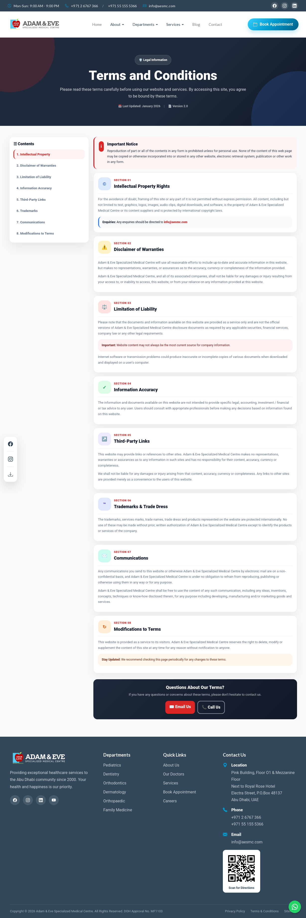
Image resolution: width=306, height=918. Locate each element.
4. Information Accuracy (34, 188)
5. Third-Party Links (31, 199)
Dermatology (114, 792)
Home (97, 24)
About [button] (115, 24)
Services (170, 783)
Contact (215, 24)
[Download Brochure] (10, 474)
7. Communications (31, 222)
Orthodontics (114, 783)
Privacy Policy (235, 911)
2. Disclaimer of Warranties (36, 165)
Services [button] (173, 24)
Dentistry (111, 774)
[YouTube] (54, 800)
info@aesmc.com (162, 6)
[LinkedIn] (294, 5)
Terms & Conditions (264, 911)
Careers (170, 801)
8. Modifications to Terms (35, 233)
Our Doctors (173, 774)
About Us (171, 765)
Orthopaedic (114, 801)
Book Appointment (273, 24)
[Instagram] (284, 5)
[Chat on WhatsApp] (295, 907)
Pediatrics (112, 765)
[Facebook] (274, 5)
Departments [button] (143, 24)
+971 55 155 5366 (122, 6)
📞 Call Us (211, 707)
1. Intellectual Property (33, 154)
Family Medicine (117, 810)
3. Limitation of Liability (34, 177)
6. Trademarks (27, 211)
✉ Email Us (180, 706)
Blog (196, 24)
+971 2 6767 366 (84, 6)
